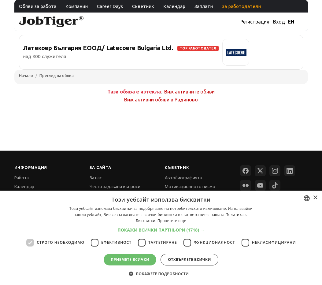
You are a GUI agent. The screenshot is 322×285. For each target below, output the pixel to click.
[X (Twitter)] (260, 170)
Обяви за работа (37, 6)
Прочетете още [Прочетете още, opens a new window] (171, 220)
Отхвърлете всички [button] (189, 259)
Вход (279, 21)
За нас (96, 177)
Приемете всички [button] (130, 259)
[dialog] (161, 238)
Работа (21, 177)
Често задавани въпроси (115, 186)
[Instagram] (274, 170)
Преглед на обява (56, 75)
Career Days (110, 6)
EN (291, 21)
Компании (76, 6)
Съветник (143, 6)
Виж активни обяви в (161, 99)
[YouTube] (260, 185)
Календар (174, 6)
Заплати (203, 6)
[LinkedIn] (289, 170)
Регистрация (254, 21)
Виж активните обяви (189, 91)
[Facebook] (245, 170)
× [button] (315, 197)
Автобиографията (183, 177)
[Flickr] (245, 185)
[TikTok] (274, 185)
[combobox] (307, 198)
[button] (161, 229)
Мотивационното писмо (190, 186)
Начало (26, 75)
